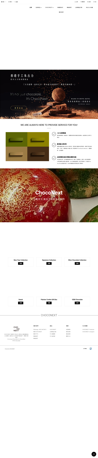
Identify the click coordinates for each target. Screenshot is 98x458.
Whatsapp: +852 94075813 (39, 329)
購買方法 (68, 336)
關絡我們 (35, 336)
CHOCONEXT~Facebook (88, 329)
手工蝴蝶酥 (52, 334)
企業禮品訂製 (53, 331)
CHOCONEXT (53, 329)
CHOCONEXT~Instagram (88, 331)
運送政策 (68, 334)
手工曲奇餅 (52, 336)
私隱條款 (68, 329)
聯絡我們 (35, 338)
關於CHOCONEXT (37, 331)
